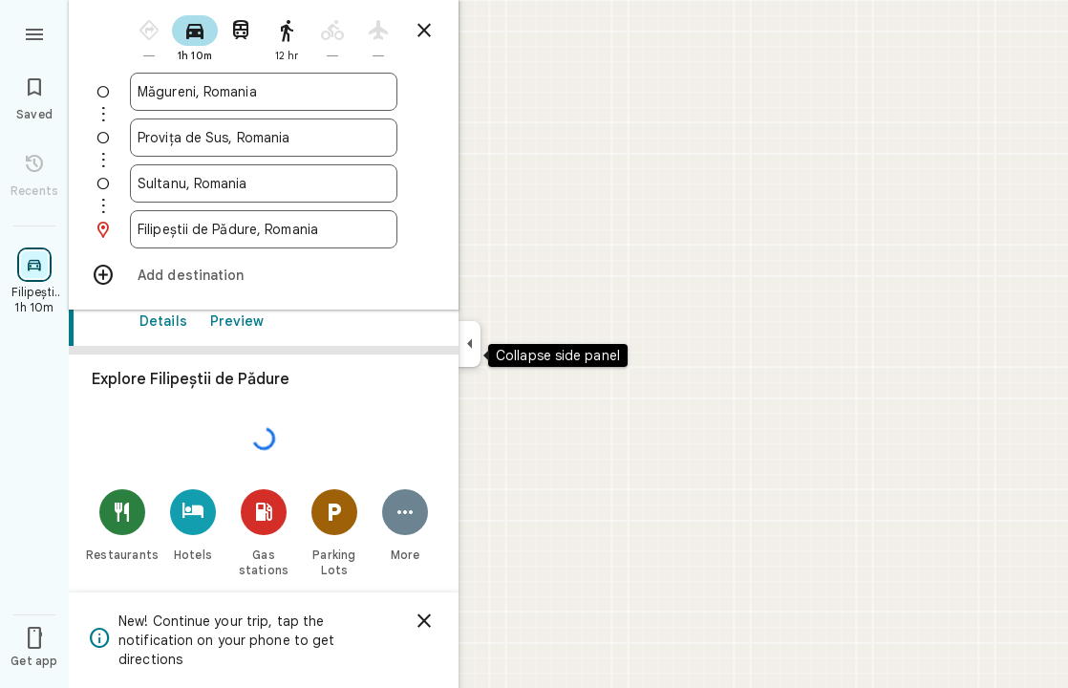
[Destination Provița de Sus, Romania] (264, 137)
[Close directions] (424, 31)
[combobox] (264, 92)
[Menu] (34, 32)
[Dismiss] (424, 621)
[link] (264, 474)
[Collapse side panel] (470, 344)
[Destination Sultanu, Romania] (264, 183)
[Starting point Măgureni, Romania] (264, 91)
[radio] (149, 36)
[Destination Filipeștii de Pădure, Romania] (264, 229)
